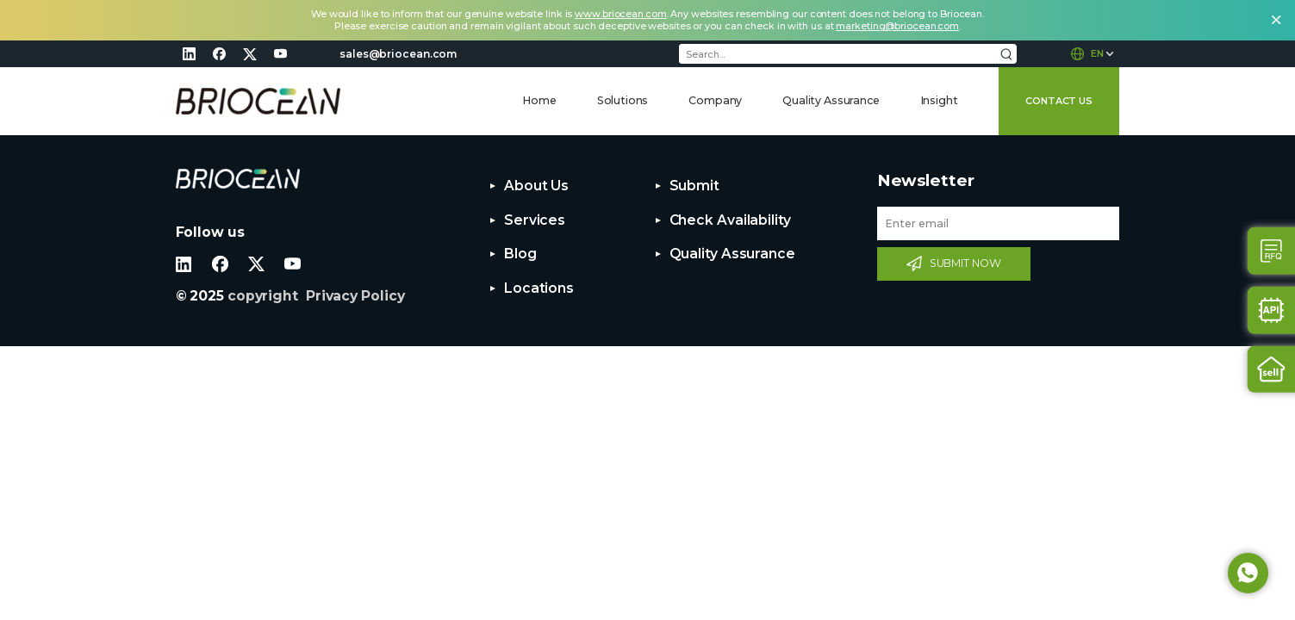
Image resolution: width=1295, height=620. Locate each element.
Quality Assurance (830, 100)
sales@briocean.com (398, 53)
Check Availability (730, 220)
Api (1271, 310)
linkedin (189, 53)
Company (715, 100)
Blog (520, 253)
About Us (536, 185)
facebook (219, 53)
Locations (539, 288)
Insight (939, 100)
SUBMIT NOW (965, 263)
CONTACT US (1059, 101)
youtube (279, 53)
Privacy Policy (355, 296)
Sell (1271, 369)
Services (534, 220)
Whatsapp (1248, 573)
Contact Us (1271, 251)
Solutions (623, 100)
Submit (694, 185)
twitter (249, 53)
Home (539, 100)
